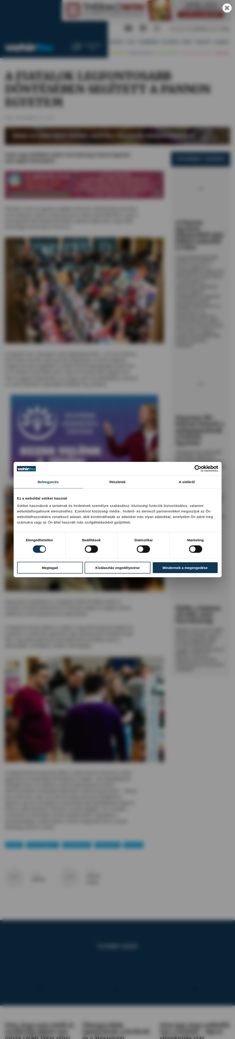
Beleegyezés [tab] (48, 482)
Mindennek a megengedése (185, 568)
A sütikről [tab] (187, 482)
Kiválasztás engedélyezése (117, 568)
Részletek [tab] (117, 482)
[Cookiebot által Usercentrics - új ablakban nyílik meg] (198, 468)
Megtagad (50, 568)
